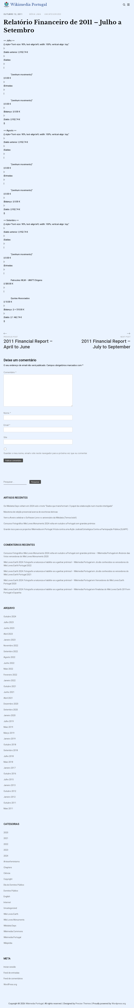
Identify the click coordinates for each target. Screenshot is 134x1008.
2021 (6, 838)
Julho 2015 (9, 779)
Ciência (7, 873)
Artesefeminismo (12, 862)
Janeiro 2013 (10, 785)
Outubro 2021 (10, 686)
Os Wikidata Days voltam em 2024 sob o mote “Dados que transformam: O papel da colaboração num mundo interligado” (58, 506)
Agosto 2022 (9, 657)
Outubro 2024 (10, 617)
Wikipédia (8, 943)
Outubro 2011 (10, 803)
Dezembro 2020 (11, 704)
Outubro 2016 (10, 774)
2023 (6, 850)
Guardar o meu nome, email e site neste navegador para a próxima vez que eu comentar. (45, 453)
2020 (6, 832)
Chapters (8, 867)
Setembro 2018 (11, 750)
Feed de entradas (11, 973)
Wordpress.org (119, 1003)
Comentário (10, 372)
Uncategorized (52, 14)
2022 (6, 844)
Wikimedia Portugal (28, 4)
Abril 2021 (8, 698)
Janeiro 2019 (10, 739)
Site (5, 437)
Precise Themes (83, 1003)
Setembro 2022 (11, 651)
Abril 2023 (8, 634)
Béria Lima (35, 14)
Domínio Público (11, 891)
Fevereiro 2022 (10, 675)
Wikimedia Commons (13, 931)
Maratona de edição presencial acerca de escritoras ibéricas (31, 512)
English (7, 896)
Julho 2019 (9, 721)
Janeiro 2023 (10, 640)
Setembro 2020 (11, 710)
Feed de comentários (13, 979)
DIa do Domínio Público (14, 885)
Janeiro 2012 (10, 797)
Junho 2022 (9, 663)
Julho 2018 (9, 756)
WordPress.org (10, 984)
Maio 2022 (8, 669)
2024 (6, 856)
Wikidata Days (10, 926)
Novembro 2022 (11, 646)
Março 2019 (9, 733)
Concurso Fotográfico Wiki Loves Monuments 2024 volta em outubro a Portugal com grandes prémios (49, 524)
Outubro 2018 (10, 745)
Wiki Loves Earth (11, 914)
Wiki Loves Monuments (14, 920)
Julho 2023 (9, 622)
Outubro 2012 (10, 791)
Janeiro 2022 (10, 680)
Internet (7, 902)
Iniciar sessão (10, 967)
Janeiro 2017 (10, 768)
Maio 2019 (8, 727)
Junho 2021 (9, 692)
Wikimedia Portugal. (35, 1003)
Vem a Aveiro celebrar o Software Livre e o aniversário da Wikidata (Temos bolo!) (40, 518)
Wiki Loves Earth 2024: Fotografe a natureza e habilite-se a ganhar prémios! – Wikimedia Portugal (47, 562)
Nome (7, 413)
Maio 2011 (8, 809)
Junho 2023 (9, 628)
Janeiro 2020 (10, 715)
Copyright (8, 879)
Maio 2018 (8, 762)
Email (7, 425)
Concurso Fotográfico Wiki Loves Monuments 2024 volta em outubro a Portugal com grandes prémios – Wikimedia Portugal (59, 553)
